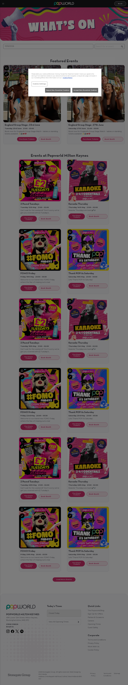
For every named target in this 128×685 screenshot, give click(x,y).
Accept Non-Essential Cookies (85, 90)
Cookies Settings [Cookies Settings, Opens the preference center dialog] (39, 84)
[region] (65, 82)
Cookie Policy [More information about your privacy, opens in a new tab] (67, 78)
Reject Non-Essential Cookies (57, 90)
